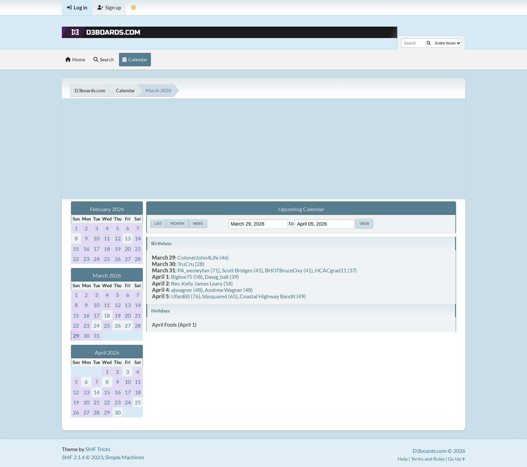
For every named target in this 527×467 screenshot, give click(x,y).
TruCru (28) (190, 264)
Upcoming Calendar (301, 209)
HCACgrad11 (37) (336, 270)
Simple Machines (124, 457)
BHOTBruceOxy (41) (289, 270)
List (158, 223)
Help (403, 459)
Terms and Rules (428, 459)
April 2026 (107, 352)
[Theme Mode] (133, 7)
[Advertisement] (263, 149)
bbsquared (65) (220, 296)
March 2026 (107, 275)
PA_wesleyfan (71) (198, 270)
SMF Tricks (98, 449)
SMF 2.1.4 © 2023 (82, 457)
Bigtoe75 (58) (187, 276)
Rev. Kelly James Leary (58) (202, 283)
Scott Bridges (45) (242, 270)
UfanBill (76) (185, 296)
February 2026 (107, 209)
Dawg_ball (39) (222, 276)
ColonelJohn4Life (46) (203, 257)
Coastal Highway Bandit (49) (273, 296)
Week (198, 223)
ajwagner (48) (187, 290)
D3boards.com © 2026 (439, 450)
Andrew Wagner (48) (229, 290)
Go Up (456, 459)
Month (177, 223)
